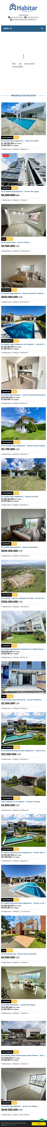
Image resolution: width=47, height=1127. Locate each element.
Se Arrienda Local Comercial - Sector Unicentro (21, 700)
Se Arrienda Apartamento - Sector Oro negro (20, 191)
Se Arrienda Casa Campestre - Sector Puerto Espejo (23, 446)
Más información (11, 1125)
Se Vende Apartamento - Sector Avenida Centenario (23, 395)
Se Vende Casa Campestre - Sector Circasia (19, 497)
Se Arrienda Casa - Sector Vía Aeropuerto (19, 954)
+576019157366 (16, 17)
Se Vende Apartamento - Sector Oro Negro (19, 1106)
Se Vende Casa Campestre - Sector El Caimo (20, 141)
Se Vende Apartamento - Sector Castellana (19, 547)
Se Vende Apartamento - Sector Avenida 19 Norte (22, 293)
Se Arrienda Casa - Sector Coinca (15, 242)
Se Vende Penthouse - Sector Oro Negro (18, 1005)
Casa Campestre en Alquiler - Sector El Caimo (20, 802)
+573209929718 (33, 17)
